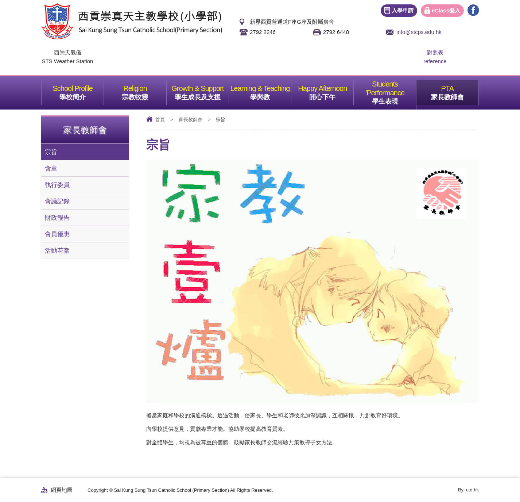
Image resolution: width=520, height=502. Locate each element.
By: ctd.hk (468, 490)
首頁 (160, 119)
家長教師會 (454, 90)
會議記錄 (57, 201)
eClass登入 (446, 10)
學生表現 (394, 90)
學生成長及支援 (202, 90)
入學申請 (403, 10)
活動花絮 (57, 250)
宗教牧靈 (144, 90)
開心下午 (331, 90)
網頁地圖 (62, 490)
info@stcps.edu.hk (419, 32)
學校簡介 (81, 90)
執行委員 (57, 184)
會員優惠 (57, 234)
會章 (51, 168)
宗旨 (51, 152)
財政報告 (57, 217)
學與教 (270, 90)
